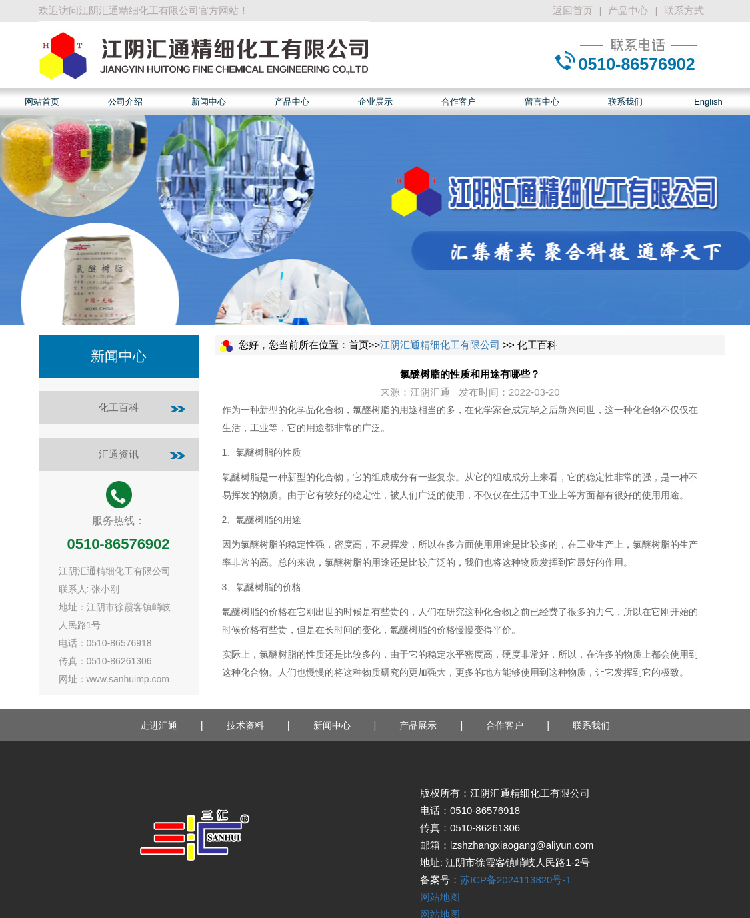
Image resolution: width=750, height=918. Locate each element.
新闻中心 (208, 102)
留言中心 (542, 102)
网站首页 (42, 102)
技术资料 (245, 725)
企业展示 (375, 102)
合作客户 (458, 102)
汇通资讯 (119, 454)
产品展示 (418, 725)
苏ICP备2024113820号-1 (515, 879)
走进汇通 (158, 725)
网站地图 (440, 897)
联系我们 (625, 102)
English (708, 102)
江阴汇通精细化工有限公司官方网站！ (164, 10)
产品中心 (628, 10)
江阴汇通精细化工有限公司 (440, 344)
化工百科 (119, 407)
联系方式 (684, 10)
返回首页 (573, 10)
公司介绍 (125, 102)
